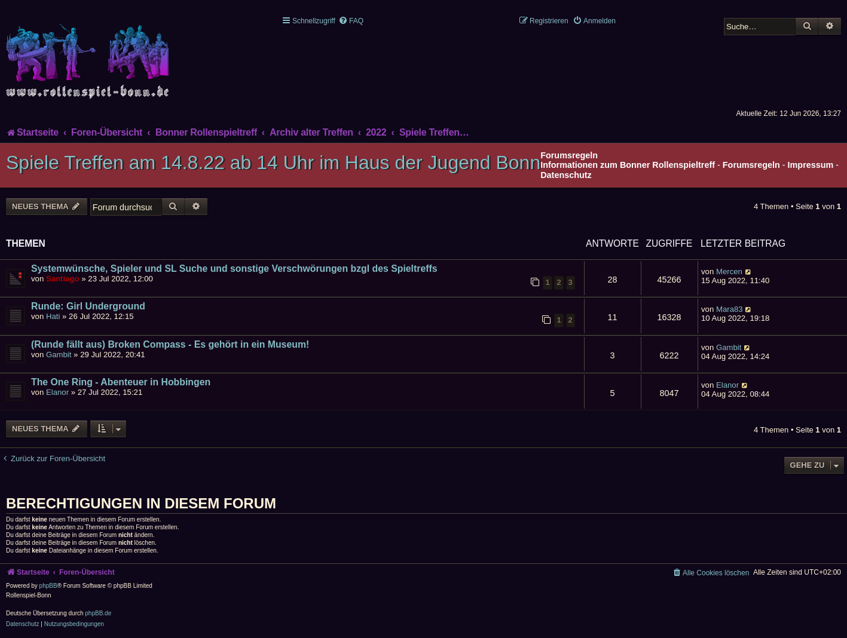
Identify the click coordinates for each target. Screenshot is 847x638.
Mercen (729, 271)
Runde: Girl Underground (88, 306)
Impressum (811, 165)
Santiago (62, 278)
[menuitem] (350, 21)
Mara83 (729, 309)
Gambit (59, 354)
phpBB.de (98, 613)
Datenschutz (566, 175)
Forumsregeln (751, 165)
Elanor (57, 392)
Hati (53, 316)
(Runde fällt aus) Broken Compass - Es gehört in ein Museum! (170, 344)
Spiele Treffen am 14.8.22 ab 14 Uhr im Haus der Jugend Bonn (273, 162)
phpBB (48, 585)
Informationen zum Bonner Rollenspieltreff (627, 165)
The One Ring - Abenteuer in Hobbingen (120, 382)
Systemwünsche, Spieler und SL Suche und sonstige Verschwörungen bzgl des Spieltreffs (234, 268)
